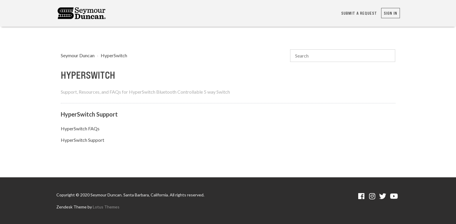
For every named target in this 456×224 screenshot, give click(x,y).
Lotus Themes (106, 206)
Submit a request (359, 13)
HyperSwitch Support (89, 114)
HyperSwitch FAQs (80, 128)
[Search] (343, 55)
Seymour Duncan (78, 55)
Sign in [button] (390, 13)
